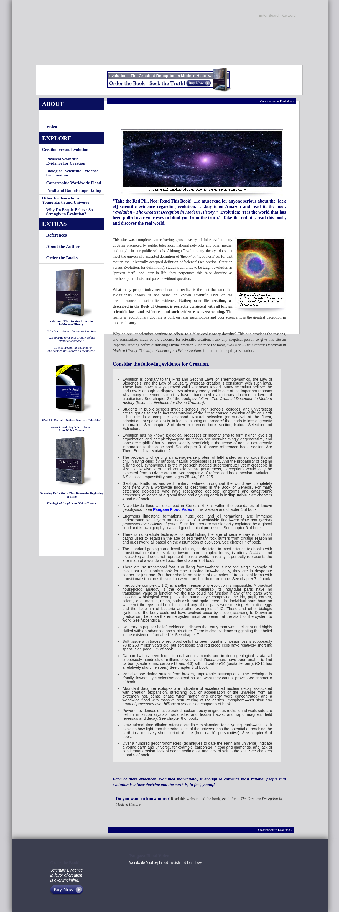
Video (51, 126)
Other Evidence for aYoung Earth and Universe (65, 200)
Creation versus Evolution (65, 149)
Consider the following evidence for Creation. (161, 364)
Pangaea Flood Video (172, 509)
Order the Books (62, 257)
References (56, 235)
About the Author (63, 246)
